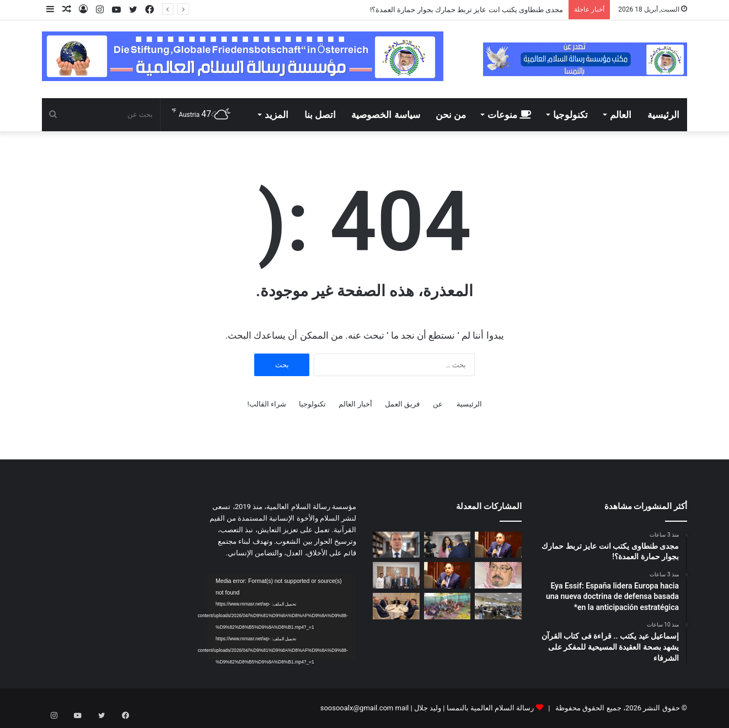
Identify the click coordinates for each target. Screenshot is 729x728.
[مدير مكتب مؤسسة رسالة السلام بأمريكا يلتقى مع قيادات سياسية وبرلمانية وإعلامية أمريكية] (396, 606)
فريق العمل (402, 404)
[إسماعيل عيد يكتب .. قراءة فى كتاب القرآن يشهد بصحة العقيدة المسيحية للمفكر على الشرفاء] (396, 545)
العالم (620, 114)
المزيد (276, 114)
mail (402, 708)
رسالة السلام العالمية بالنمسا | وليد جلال (473, 708)
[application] (281, 617)
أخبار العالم (355, 404)
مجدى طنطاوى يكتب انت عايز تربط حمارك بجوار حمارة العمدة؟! (466, 10)
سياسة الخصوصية (385, 114)
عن (438, 404)
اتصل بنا (320, 114)
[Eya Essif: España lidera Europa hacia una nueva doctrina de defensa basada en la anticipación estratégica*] (447, 545)
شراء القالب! (266, 404)
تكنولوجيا (570, 114)
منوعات (509, 114)
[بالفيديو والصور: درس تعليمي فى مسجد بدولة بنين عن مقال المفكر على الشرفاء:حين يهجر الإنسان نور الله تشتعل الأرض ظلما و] (447, 606)
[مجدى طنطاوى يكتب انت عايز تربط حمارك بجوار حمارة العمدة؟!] (498, 545)
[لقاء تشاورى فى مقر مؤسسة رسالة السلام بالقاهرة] (396, 575)
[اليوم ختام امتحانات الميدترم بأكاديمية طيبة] (498, 606)
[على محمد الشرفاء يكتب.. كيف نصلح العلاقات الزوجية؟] (498, 575)
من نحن (451, 114)
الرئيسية (663, 114)
